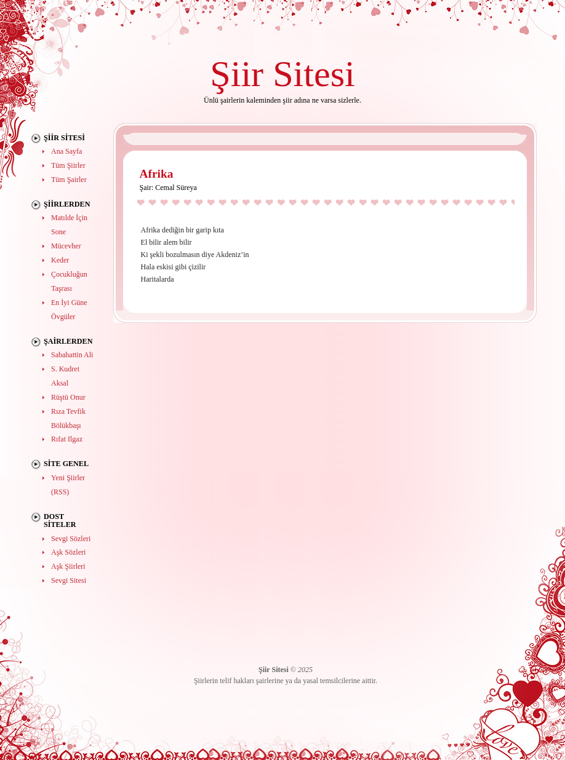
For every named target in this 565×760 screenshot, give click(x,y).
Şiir (236, 73)
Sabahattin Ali (72, 354)
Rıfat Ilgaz (66, 439)
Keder (60, 260)
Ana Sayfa (66, 151)
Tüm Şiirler (68, 165)
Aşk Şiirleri (68, 566)
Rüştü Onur (68, 397)
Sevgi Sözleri (70, 538)
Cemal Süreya (176, 187)
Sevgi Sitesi (68, 580)
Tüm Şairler (69, 179)
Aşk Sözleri (68, 552)
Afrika (157, 173)
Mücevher (66, 246)
